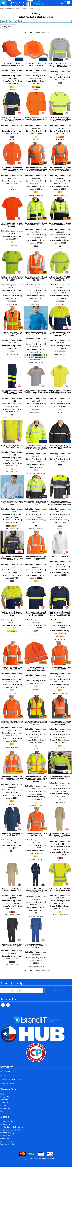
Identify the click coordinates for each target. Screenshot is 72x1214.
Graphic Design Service (10, 1130)
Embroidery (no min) (9, 70)
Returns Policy (6, 1135)
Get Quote (4, 1097)
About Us (4, 1102)
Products (10, 8)
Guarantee (4, 1138)
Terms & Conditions (9, 1144)
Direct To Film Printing (12, 81)
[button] (65, 2)
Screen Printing (6, 1121)
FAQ (2, 1111)
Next (32, 32)
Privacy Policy (6, 1141)
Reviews (3, 1105)
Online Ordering (7, 1133)
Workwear (28, 8)
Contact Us (5, 1108)
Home (2, 8)
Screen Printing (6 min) (12, 76)
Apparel (19, 8)
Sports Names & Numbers (11, 1127)
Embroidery (5, 1124)
